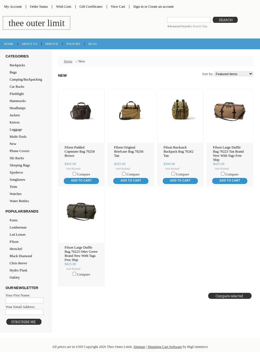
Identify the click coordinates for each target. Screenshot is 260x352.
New (13, 144)
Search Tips (200, 26)
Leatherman (18, 227)
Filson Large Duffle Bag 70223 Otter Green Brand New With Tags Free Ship (81, 254)
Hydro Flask (18, 270)
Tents (25, 187)
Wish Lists (63, 6)
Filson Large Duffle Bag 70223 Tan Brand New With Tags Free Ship (228, 153)
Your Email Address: (20, 307)
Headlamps (25, 108)
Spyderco (16, 172)
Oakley (15, 277)
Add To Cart (81, 180)
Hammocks (25, 101)
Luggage (25, 129)
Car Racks (25, 86)
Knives (25, 122)
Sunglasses (25, 179)
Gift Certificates (91, 6)
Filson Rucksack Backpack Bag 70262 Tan (178, 151)
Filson (14, 242)
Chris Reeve (18, 263)
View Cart (118, 6)
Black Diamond (21, 256)
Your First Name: (17, 295)
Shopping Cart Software (165, 347)
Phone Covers (25, 151)
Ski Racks (25, 158)
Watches (25, 194)
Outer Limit (37, 23)
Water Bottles (25, 201)
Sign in (138, 6)
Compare (83, 174)
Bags (25, 72)
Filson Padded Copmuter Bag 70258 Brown (80, 151)
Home (68, 61)
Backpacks (25, 65)
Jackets (25, 115)
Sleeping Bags (25, 165)
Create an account (160, 6)
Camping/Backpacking (25, 79)
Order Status (39, 6)
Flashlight (25, 94)
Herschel (16, 249)
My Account (13, 6)
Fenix (14, 220)
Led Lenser (18, 234)
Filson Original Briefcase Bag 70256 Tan (128, 151)
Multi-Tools (25, 136)
